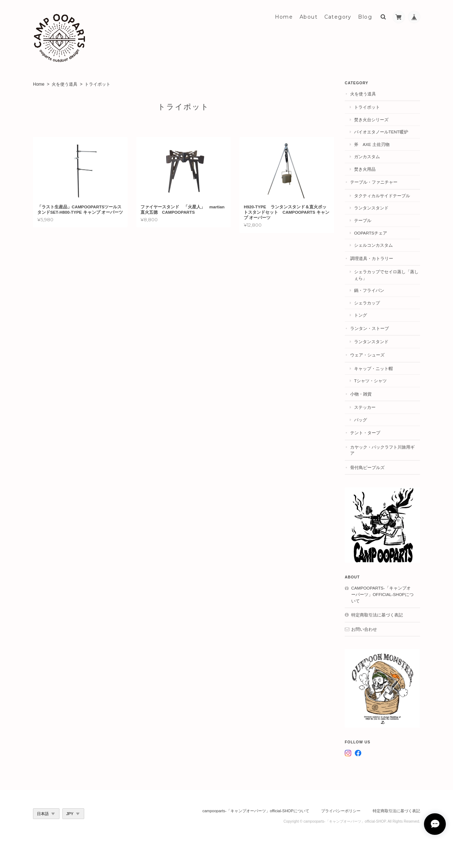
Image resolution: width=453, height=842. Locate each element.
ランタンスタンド (371, 207)
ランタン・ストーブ (369, 328)
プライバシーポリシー (341, 811)
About (309, 17)
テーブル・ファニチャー (373, 182)
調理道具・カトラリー (371, 258)
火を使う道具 (64, 84)
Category (338, 17)
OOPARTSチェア (370, 233)
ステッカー (365, 407)
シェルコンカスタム (373, 245)
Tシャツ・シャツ (370, 380)
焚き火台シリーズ (371, 119)
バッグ (360, 419)
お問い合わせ (364, 629)
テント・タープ (365, 432)
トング (360, 315)
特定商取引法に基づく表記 (377, 614)
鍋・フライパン (369, 290)
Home (284, 17)
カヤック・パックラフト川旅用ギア (382, 450)
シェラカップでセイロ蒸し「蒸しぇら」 (386, 274)
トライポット (367, 107)
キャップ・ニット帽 (373, 368)
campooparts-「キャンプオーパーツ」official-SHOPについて (382, 594)
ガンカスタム (367, 156)
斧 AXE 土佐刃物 (372, 144)
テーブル (362, 220)
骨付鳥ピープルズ (367, 467)
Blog (365, 17)
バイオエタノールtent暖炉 (381, 131)
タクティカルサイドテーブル (382, 195)
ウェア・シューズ (367, 355)
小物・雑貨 (361, 394)
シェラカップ (367, 303)
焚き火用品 (365, 169)
